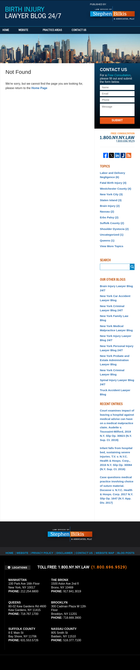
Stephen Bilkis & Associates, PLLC (45, 657)
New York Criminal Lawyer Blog (116, 356)
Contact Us (94, 30)
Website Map (105, 514)
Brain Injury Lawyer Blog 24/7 (115, 282)
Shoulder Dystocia (113, 224)
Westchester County (114, 187)
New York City (110, 192)
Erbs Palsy (108, 214)
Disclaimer (66, 514)
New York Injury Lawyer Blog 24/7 (114, 325)
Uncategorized (110, 230)
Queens (106, 235)
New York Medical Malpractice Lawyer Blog (115, 315)
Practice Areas (62, 30)
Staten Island (110, 197)
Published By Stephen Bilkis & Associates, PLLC (112, 12)
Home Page (39, 88)
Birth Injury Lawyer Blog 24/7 (33, 13)
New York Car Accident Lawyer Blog (114, 291)
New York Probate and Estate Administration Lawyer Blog (113, 345)
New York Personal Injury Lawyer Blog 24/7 (115, 334)
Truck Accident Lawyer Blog (117, 372)
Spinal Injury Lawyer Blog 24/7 (115, 365)
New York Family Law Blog (116, 308)
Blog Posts (124, 514)
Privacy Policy (45, 514)
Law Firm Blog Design (118, 657)
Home (10, 30)
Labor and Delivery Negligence (111, 174)
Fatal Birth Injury (112, 181)
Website (33, 30)
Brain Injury (109, 203)
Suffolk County (111, 219)
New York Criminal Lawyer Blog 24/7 (116, 301)
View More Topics (110, 241)
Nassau (106, 208)
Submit (117, 120)
